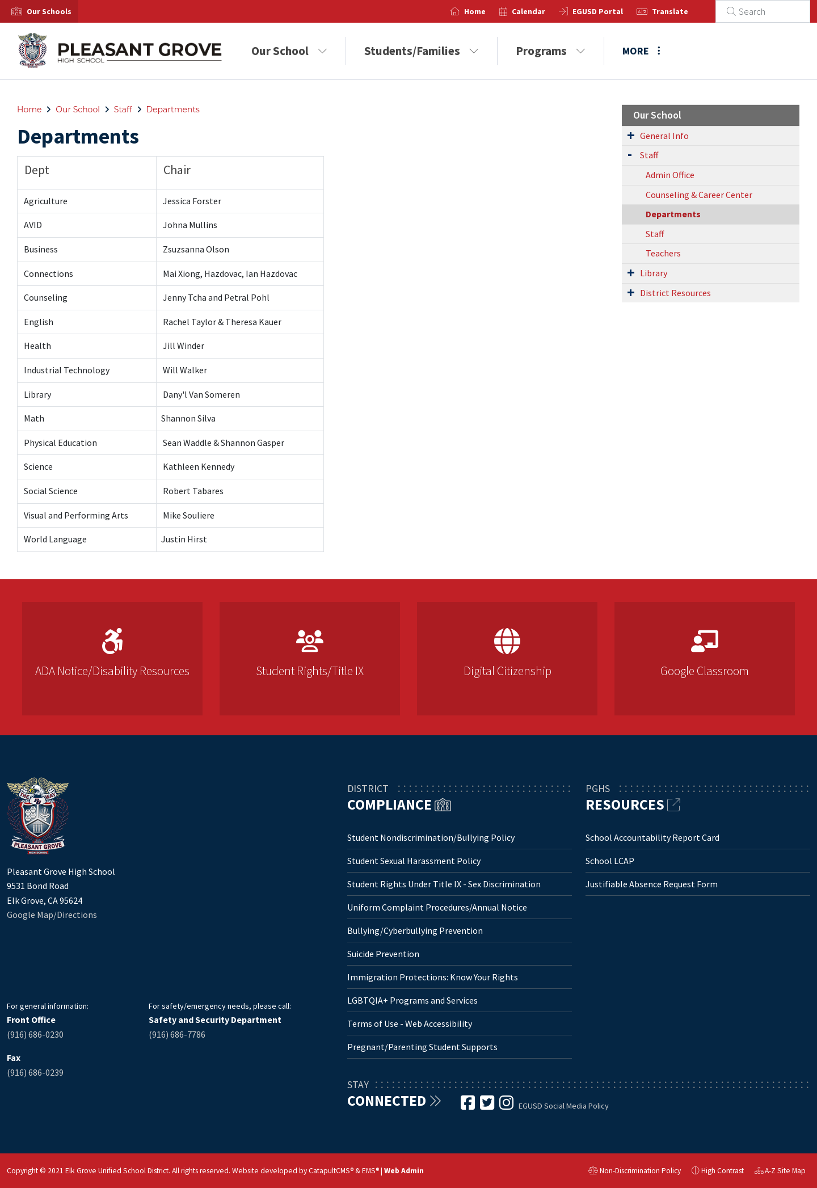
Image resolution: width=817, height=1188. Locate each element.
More (641, 50)
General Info (664, 135)
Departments (173, 109)
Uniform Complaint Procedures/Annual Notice (437, 907)
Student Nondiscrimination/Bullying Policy (431, 837)
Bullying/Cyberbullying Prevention (415, 930)
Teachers (663, 253)
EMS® (370, 1171)
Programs (551, 50)
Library (653, 273)
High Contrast (722, 1171)
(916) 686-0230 (35, 1034)
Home (488, 11)
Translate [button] (684, 11)
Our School (289, 50)
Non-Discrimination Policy (634, 1172)
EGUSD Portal (611, 11)
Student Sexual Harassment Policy (414, 860)
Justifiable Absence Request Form (652, 884)
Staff (123, 109)
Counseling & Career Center (699, 194)
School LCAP (610, 860)
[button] (49, 11)
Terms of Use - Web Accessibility (409, 1023)
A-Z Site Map (780, 1172)
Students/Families (421, 50)
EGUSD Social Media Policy (564, 1106)
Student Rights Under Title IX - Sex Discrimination (444, 884)
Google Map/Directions (52, 914)
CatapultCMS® (331, 1171)
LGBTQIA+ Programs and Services (412, 1000)
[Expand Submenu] (631, 135)
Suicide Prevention (383, 953)
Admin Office (670, 174)
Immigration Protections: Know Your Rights (432, 977)
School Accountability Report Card (652, 837)
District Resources (675, 292)
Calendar (542, 11)
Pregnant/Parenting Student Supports (422, 1046)
